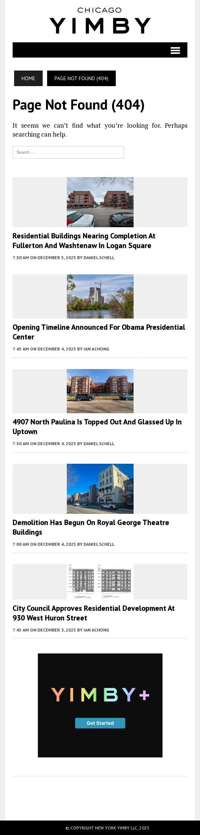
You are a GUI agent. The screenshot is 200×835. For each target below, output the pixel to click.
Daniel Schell (98, 257)
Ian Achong (96, 349)
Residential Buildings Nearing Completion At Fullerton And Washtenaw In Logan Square (84, 240)
